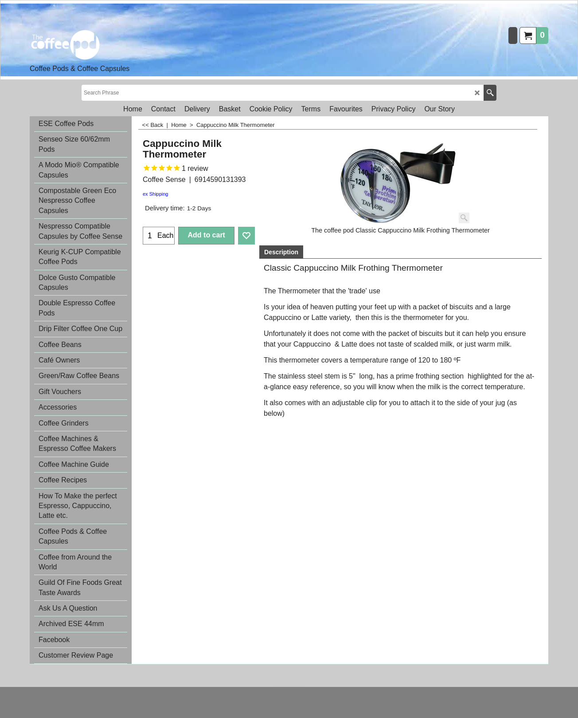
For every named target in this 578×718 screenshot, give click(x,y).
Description (281, 252)
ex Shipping (155, 194)
